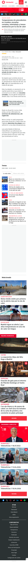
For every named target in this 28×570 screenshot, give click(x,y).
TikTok (14, 14)
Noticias (4, 6)
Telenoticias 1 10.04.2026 (14, 477)
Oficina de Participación (14, 547)
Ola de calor (6, 18)
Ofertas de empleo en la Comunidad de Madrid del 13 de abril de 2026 (5, 187)
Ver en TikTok (14, 500)
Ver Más (14, 418)
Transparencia (14, 529)
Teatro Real (4, 378)
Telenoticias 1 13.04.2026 (14, 456)
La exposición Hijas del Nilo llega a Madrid (14, 345)
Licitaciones (14, 542)
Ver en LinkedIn (17, 500)
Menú (26, 2)
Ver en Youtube (21, 500)
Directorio (14, 532)
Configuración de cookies (14, 557)
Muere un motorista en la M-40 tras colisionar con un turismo (5, 179)
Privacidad (14, 550)
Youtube (22, 14)
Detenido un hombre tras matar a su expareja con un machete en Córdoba (5, 210)
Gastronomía (5, 404)
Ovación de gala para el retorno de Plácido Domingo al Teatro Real (14, 369)
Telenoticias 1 (5, 443)
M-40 (10, 177)
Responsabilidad (14, 527)
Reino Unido (5, 168)
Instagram (10, 14)
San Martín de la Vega (15, 216)
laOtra (14, 514)
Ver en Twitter (6, 500)
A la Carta (11, 6)
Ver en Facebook (3, 500)
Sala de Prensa (14, 524)
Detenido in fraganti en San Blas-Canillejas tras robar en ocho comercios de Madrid (5, 202)
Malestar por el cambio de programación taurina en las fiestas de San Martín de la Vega (5, 218)
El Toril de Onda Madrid (16, 193)
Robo (10, 200)
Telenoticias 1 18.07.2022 (14, 434)
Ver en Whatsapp (24, 500)
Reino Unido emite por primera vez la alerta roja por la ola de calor (5, 103)
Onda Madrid (20, 6)
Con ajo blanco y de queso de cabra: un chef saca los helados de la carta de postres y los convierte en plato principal (14, 395)
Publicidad (14, 534)
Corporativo (14, 522)
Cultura (3, 355)
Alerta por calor (6, 296)
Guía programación (14, 517)
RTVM (14, 505)
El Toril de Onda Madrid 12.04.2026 (5, 195)
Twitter (6, 14)
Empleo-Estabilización (14, 540)
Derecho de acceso (14, 537)
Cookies (14, 555)
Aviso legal (14, 552)
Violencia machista (14, 208)
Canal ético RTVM (14, 545)
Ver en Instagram (10, 500)
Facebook (2, 14)
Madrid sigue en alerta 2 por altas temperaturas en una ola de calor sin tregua (14, 313)
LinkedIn (18, 14)
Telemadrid (14, 509)
